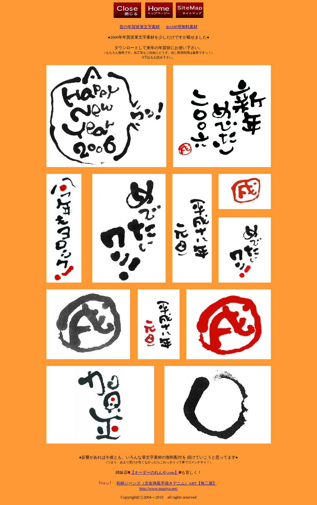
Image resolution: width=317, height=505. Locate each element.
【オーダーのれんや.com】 (154, 472)
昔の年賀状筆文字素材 (139, 26)
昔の (182, 27)
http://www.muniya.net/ (158, 488)
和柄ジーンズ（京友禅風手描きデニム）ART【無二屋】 (166, 483)
